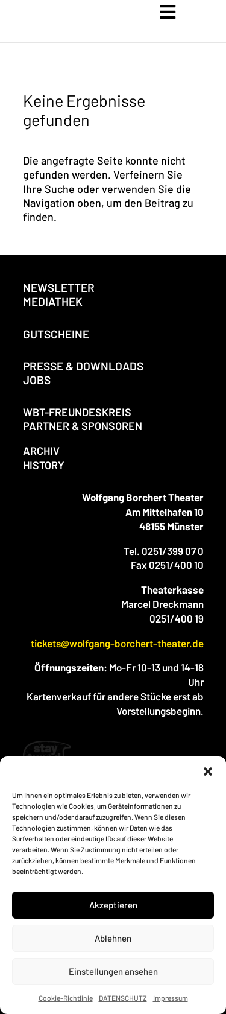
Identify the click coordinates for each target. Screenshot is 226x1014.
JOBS (37, 380)
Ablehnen (113, 938)
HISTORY (43, 465)
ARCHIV (41, 450)
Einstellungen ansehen (113, 971)
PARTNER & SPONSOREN (82, 426)
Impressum (170, 997)
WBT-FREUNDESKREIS (77, 412)
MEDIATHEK (53, 301)
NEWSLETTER (59, 287)
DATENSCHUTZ (123, 997)
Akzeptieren (113, 904)
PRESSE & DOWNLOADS (83, 366)
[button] (208, 771)
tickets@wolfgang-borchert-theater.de (117, 643)
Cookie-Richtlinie (66, 997)
